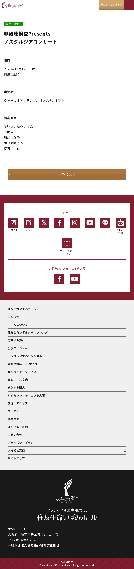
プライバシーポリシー (22, 443)
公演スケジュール (19, 348)
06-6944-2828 (26, 539)
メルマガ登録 (121, 226)
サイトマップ (16, 458)
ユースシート (16, 411)
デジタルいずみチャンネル (25, 356)
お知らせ (13, 225)
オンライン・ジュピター (67, 246)
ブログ (29, 225)
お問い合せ (15, 435)
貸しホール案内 (18, 380)
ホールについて (18, 324)
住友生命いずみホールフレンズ (28, 332)
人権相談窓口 (16, 450)
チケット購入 (16, 387)
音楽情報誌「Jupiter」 (23, 364)
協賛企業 (13, 419)
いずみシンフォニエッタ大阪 (26, 395)
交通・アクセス (18, 403)
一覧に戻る (67, 174)
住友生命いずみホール (22, 309)
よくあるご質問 (18, 427)
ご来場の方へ (16, 340)
